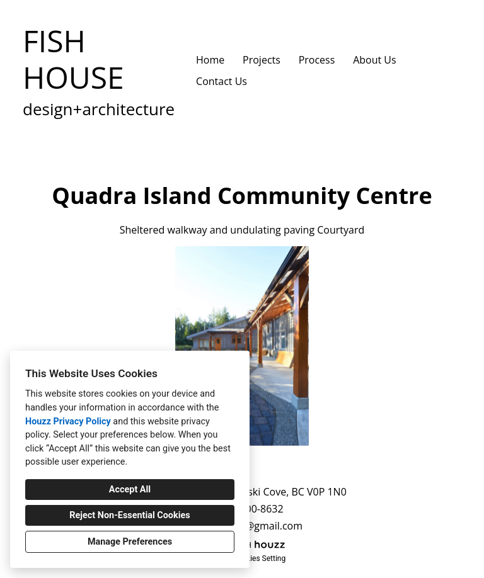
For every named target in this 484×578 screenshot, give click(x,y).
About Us (374, 60)
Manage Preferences (130, 541)
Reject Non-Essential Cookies (129, 515)
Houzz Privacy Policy (68, 421)
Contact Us (221, 81)
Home (210, 60)
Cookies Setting (259, 558)
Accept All (130, 489)
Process (317, 60)
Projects (261, 60)
